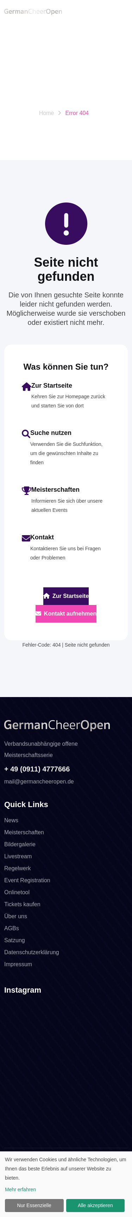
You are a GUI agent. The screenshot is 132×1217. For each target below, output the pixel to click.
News (11, 820)
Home (46, 113)
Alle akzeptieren (95, 1205)
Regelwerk (17, 868)
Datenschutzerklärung (31, 952)
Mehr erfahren (20, 1189)
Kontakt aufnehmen (66, 614)
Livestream (18, 856)
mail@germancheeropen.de (39, 782)
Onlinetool (17, 892)
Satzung (14, 940)
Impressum (18, 964)
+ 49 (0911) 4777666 (37, 769)
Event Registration (27, 880)
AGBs (11, 928)
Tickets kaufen (22, 904)
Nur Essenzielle (34, 1205)
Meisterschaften (24, 832)
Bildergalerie (20, 844)
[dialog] (66, 1184)
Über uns (15, 916)
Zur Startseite (66, 596)
